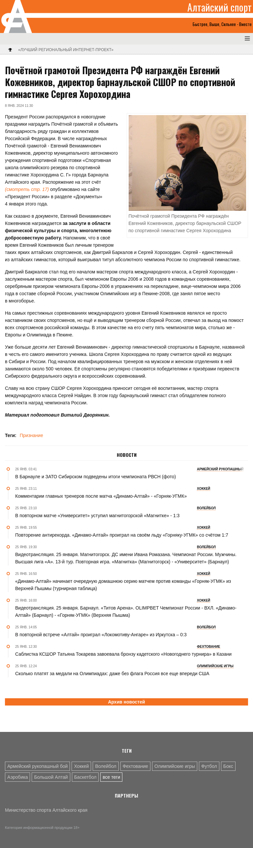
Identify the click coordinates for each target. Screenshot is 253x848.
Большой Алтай (51, 777)
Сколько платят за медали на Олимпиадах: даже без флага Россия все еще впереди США (112, 673)
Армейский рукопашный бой (37, 766)
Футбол (209, 766)
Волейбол (105, 766)
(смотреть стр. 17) (27, 189)
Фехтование (135, 766)
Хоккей (81, 766)
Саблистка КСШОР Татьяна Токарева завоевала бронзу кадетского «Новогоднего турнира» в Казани (123, 654)
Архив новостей (126, 702)
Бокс (228, 766)
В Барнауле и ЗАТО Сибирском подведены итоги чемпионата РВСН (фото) (95, 476)
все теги (111, 777)
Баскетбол (85, 777)
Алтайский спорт (219, 7)
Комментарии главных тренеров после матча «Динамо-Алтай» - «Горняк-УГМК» (101, 496)
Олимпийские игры (174, 766)
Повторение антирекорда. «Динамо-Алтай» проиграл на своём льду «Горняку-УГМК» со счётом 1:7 (121, 535)
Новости (127, 455)
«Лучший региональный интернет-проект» (65, 49)
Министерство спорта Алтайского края (46, 810)
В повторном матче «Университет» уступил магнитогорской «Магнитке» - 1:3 (97, 515)
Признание (31, 435)
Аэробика (17, 777)
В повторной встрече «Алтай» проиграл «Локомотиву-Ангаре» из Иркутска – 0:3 (101, 634)
